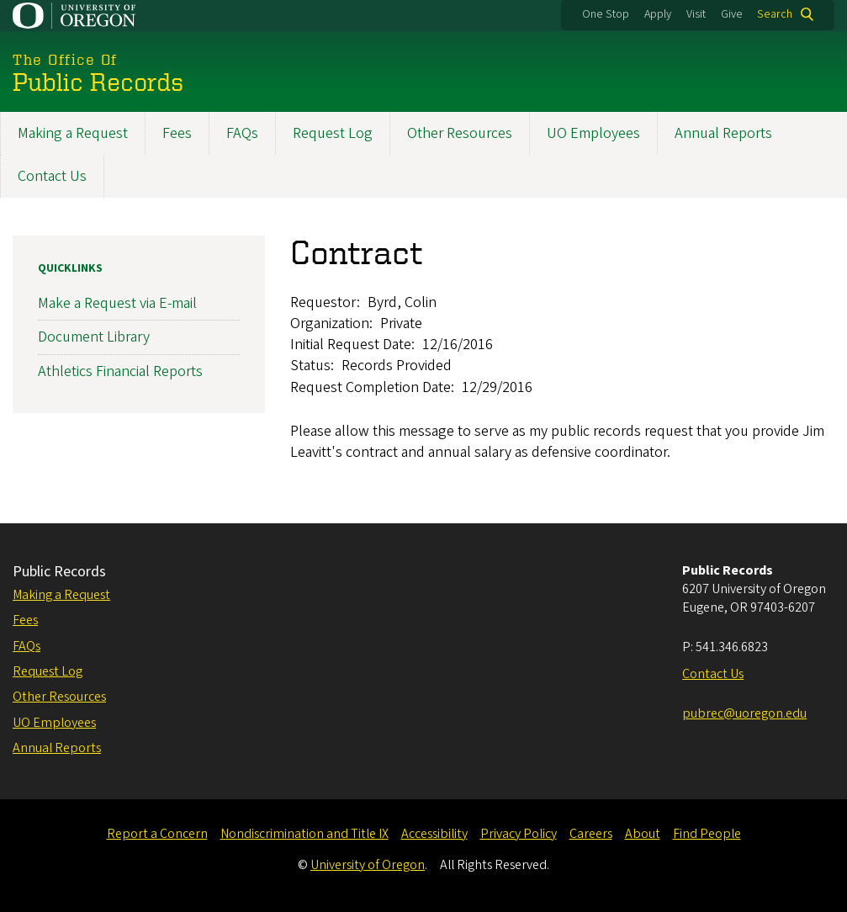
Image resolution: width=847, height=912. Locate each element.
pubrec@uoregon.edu (744, 713)
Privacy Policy (518, 834)
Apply (657, 14)
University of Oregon (367, 865)
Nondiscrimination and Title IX (304, 834)
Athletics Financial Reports (120, 370)
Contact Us (52, 176)
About (642, 834)
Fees (177, 133)
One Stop (605, 14)
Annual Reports (723, 133)
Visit (696, 14)
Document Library (94, 336)
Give (732, 14)
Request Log (333, 133)
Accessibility (434, 834)
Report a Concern (157, 834)
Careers (590, 834)
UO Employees (593, 133)
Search (774, 14)
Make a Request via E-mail (117, 303)
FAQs (242, 133)
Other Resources (459, 133)
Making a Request (73, 133)
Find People (707, 834)
